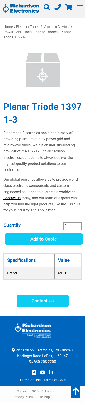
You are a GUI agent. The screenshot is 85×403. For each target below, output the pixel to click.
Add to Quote (43, 239)
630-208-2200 (45, 362)
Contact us (12, 198)
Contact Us (43, 300)
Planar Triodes (46, 32)
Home (8, 27)
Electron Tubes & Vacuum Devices (43, 27)
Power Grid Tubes (17, 32)
